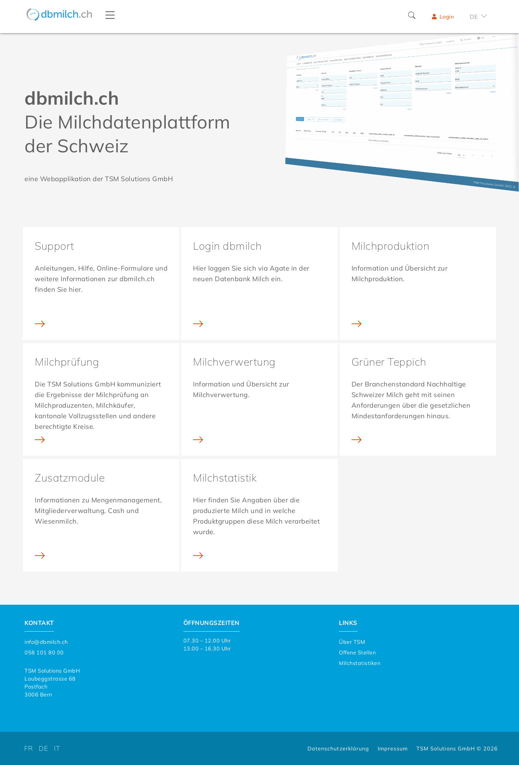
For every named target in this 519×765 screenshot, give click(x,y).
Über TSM (352, 641)
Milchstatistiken (359, 663)
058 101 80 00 (44, 652)
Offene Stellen (357, 652)
